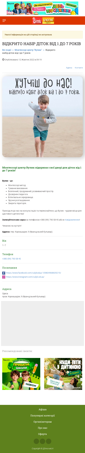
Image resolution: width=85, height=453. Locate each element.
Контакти (79, 65)
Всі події (6, 49)
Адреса (69, 65)
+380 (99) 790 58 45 (11, 259)
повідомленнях (72, 220)
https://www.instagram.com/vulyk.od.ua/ (25, 277)
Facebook (36, 441)
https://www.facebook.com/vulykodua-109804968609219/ (33, 273)
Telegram (48, 441)
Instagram (42, 441)
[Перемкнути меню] (4, 20)
